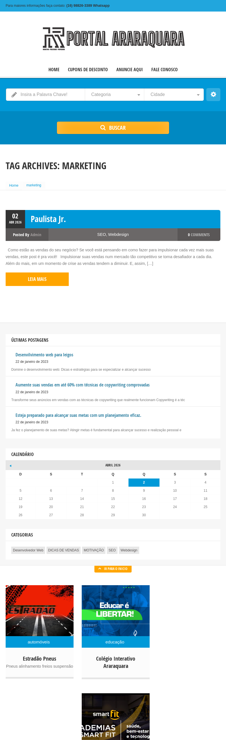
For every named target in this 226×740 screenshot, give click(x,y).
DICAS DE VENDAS (63, 547)
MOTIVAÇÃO (94, 547)
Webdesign (118, 233)
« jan (10, 461)
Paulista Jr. (48, 217)
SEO (102, 233)
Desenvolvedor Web (28, 547)
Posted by (27, 233)
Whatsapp (87, 6)
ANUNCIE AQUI (129, 69)
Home (14, 185)
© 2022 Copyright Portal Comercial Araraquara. (41, 726)
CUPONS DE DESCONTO (88, 69)
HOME (53, 69)
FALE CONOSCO (164, 69)
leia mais (28, 277)
